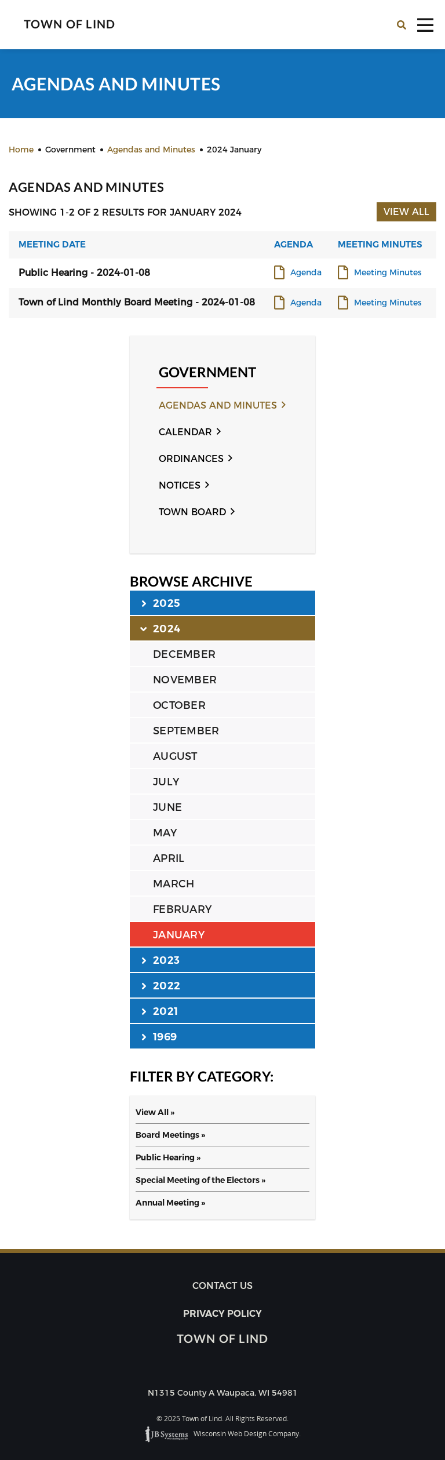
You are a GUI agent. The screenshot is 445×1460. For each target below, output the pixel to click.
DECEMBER (184, 654)
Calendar (185, 432)
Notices (179, 485)
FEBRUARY (182, 909)
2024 (160, 628)
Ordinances (191, 458)
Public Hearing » (168, 1157)
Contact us (222, 1285)
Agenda (306, 273)
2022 (160, 985)
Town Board (192, 512)
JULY (166, 781)
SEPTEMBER (186, 730)
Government (207, 372)
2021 (159, 1011)
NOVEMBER (185, 679)
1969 (159, 1036)
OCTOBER (179, 705)
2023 (160, 960)
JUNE (167, 807)
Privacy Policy (222, 1313)
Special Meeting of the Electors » (200, 1180)
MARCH (173, 884)
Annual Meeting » (170, 1202)
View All (406, 211)
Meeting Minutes (388, 273)
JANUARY (179, 935)
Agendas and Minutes (218, 405)
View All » (155, 1112)
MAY (165, 833)
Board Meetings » (170, 1135)
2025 (160, 603)
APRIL (168, 858)
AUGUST (175, 756)
